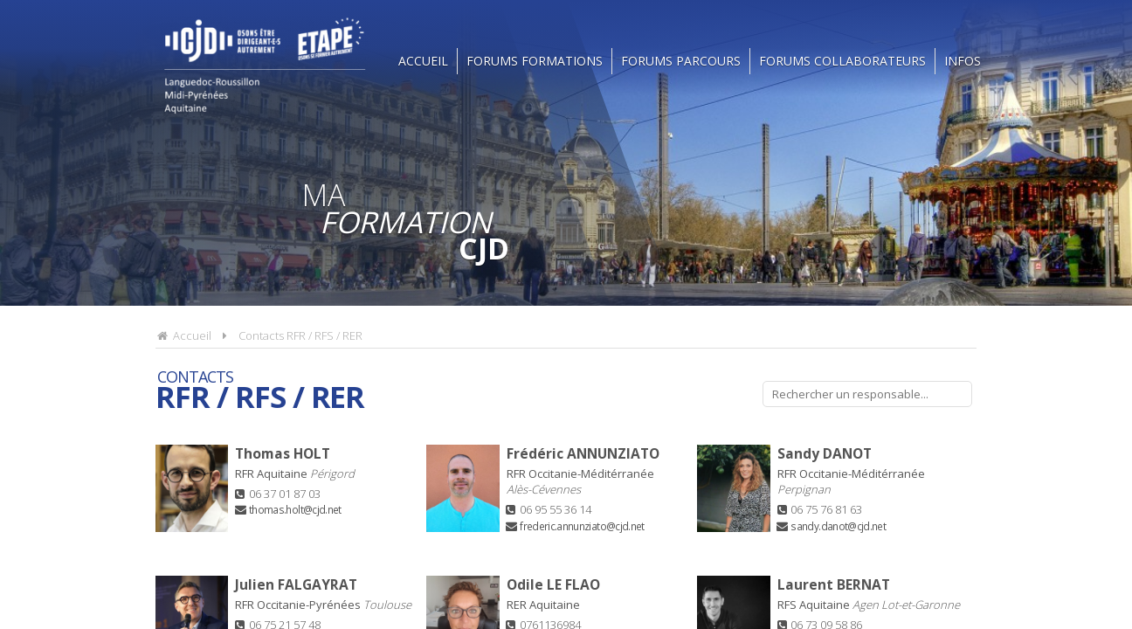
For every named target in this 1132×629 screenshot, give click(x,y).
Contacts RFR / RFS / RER (300, 335)
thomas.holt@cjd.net (295, 509)
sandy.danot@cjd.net (838, 526)
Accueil (423, 60)
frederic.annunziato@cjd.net (582, 526)
